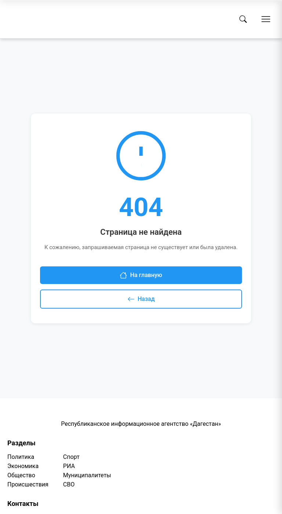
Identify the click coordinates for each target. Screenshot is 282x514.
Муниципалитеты (87, 475)
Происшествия (27, 484)
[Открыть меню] (266, 19)
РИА (69, 466)
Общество (21, 475)
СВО (69, 484)
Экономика (23, 466)
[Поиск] (243, 19)
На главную (141, 275)
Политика (20, 456)
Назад (141, 299)
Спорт (71, 456)
